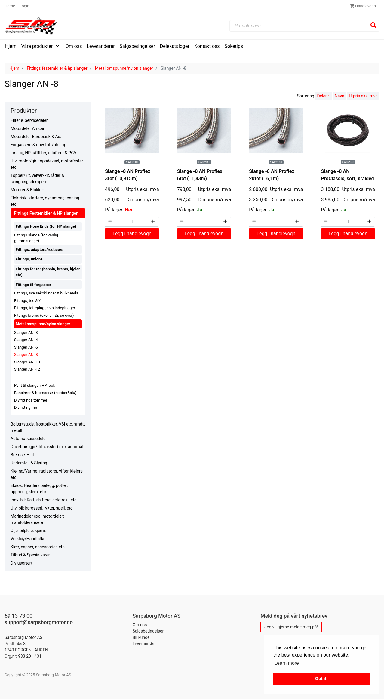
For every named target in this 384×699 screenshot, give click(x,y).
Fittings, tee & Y (27, 300)
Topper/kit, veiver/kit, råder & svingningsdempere (37, 178)
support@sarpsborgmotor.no (39, 622)
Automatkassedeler (29, 438)
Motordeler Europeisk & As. (36, 136)
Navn (339, 96)
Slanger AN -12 (27, 369)
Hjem (11, 46)
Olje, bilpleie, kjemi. (28, 530)
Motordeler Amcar (28, 128)
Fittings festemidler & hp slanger (57, 68)
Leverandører (101, 46)
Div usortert (21, 563)
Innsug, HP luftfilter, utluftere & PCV (43, 153)
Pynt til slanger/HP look (34, 385)
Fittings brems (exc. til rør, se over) (44, 315)
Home (10, 6)
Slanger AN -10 (27, 362)
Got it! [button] (321, 678)
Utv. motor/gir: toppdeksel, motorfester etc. (47, 164)
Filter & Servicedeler (29, 120)
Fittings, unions (29, 259)
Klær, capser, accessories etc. (38, 546)
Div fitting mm (26, 407)
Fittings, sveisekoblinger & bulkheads (46, 293)
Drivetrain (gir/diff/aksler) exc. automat (47, 446)
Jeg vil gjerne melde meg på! (291, 626)
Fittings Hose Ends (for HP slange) (46, 226)
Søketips (234, 46)
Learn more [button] (286, 663)
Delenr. (323, 96)
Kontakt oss (207, 46)
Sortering (305, 96)
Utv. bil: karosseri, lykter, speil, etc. (42, 508)
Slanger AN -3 (26, 332)
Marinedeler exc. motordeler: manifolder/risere (37, 519)
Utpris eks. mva (363, 96)
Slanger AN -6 (26, 347)
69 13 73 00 (18, 616)
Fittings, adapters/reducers (39, 249)
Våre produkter (37, 46)
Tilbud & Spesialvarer (30, 555)
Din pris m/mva (142, 199)
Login (24, 6)
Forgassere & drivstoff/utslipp (38, 145)
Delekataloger (174, 46)
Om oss (74, 46)
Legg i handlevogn (131, 233)
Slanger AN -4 (26, 340)
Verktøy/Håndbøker (29, 538)
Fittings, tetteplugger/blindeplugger (44, 308)
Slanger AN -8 (26, 355)
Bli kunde (141, 637)
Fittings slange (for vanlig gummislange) (36, 238)
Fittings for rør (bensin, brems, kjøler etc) (48, 272)
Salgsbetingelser (137, 46)
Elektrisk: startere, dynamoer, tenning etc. (45, 201)
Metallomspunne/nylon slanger (124, 68)
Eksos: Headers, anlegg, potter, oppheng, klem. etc (39, 488)
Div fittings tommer (30, 400)
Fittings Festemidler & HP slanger (46, 213)
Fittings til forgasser (33, 284)
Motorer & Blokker (27, 190)
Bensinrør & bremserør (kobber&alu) (45, 393)
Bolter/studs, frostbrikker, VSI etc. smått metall (48, 427)
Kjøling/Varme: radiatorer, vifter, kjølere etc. (47, 474)
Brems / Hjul (22, 454)
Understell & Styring (29, 462)
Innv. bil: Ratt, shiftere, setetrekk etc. (44, 499)
